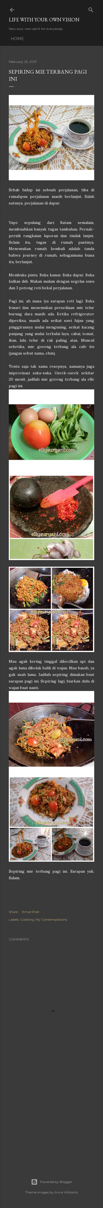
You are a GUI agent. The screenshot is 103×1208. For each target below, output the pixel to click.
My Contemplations (51, 919)
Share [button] (13, 912)
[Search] (91, 8)
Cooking (27, 919)
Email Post (30, 912)
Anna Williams (66, 1192)
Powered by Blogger (51, 1182)
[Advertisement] (51, 1117)
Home (17, 38)
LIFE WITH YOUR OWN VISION (44, 19)
